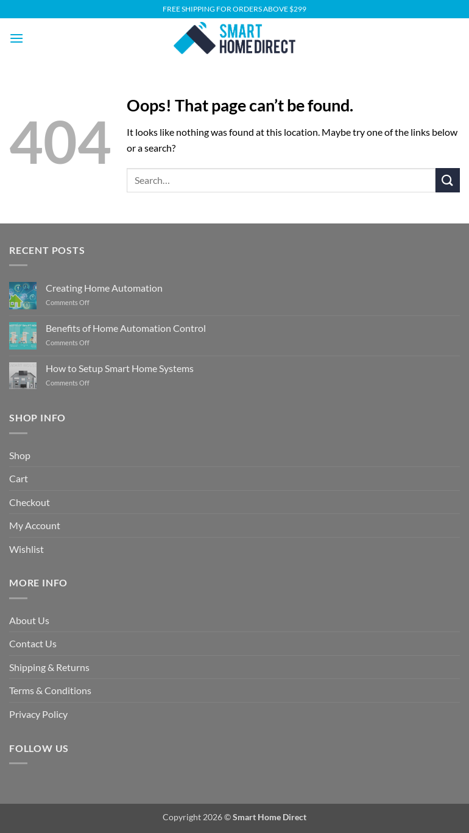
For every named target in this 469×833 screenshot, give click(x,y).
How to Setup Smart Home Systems (120, 368)
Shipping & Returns (49, 667)
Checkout (29, 502)
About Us (29, 620)
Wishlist (26, 549)
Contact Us (33, 643)
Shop (19, 455)
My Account (34, 525)
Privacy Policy (38, 714)
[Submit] (448, 180)
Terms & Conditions (50, 690)
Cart (18, 478)
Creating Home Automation (104, 287)
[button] (16, 38)
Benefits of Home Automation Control (126, 328)
